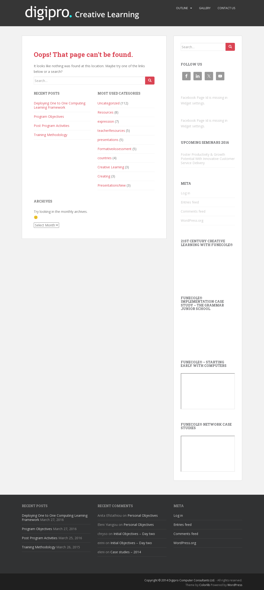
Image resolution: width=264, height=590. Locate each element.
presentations (108, 139)
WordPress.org (192, 220)
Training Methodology (50, 135)
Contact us (226, 8)
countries (105, 158)
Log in (185, 193)
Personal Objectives (143, 515)
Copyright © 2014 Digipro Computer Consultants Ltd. (179, 580)
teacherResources (111, 130)
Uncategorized (109, 103)
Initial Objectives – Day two (134, 533)
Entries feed (190, 202)
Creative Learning (111, 167)
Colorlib (204, 585)
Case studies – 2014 (125, 552)
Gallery (205, 8)
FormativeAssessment (115, 149)
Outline (182, 8)
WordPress (234, 585)
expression (106, 121)
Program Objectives (49, 116)
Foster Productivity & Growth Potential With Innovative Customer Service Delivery (208, 158)
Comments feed (193, 211)
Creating (104, 176)
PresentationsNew (112, 185)
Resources (105, 112)
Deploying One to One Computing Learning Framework (59, 105)
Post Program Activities (51, 125)
